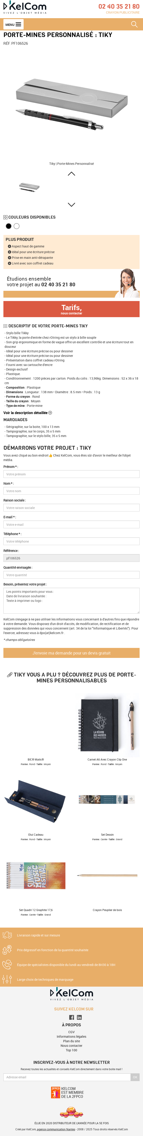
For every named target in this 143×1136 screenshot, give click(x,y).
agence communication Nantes (56, 1129)
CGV (71, 1032)
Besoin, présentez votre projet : (25, 584)
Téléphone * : (12, 534)
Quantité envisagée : (17, 567)
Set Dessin (107, 834)
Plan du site (71, 1041)
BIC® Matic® (36, 759)
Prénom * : (10, 466)
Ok (135, 1077)
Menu (13, 24)
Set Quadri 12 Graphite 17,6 (36, 910)
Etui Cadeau (35, 834)
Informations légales (71, 1036)
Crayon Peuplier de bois (107, 910)
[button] (71, 173)
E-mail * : (9, 517)
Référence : (11, 550)
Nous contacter (71, 1045)
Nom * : (8, 483)
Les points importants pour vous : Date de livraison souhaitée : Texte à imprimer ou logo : (71, 601)
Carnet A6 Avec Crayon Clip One (107, 759)
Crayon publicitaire (123, 12)
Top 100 (71, 1050)
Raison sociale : (14, 500)
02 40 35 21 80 (58, 284)
